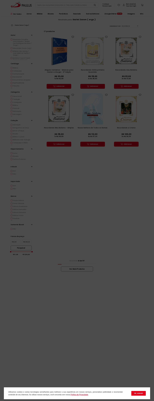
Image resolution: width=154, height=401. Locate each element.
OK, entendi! (138, 393)
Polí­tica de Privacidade (79, 395)
